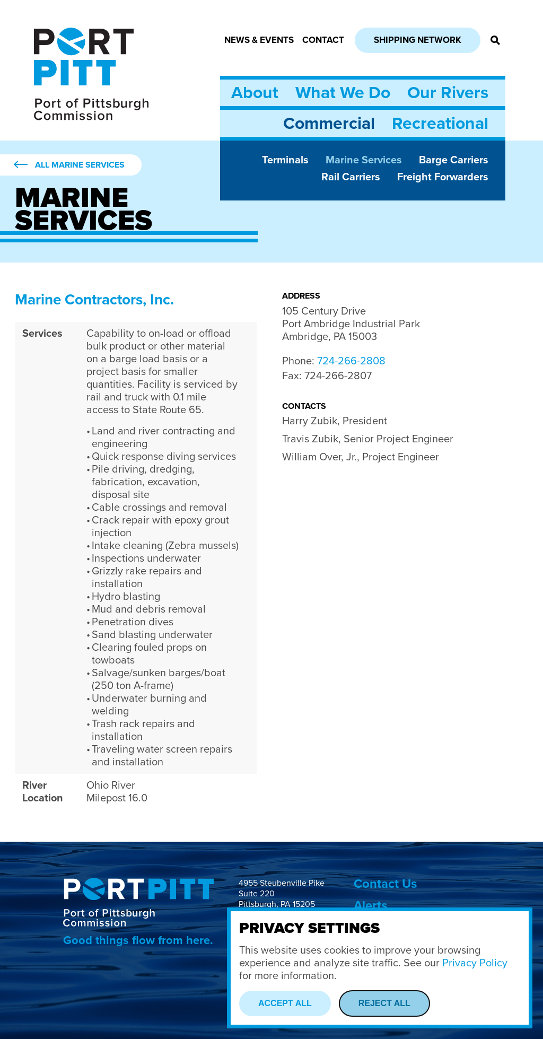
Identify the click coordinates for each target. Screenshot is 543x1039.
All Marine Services (80, 165)
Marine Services (364, 160)
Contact (323, 40)
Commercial (329, 123)
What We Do (342, 93)
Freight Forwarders (442, 177)
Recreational (440, 123)
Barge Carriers (453, 160)
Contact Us (385, 884)
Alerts (370, 905)
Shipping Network (417, 40)
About (254, 93)
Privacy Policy (474, 963)
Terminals (285, 160)
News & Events (259, 40)
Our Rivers (447, 93)
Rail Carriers (350, 177)
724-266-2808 (351, 361)
